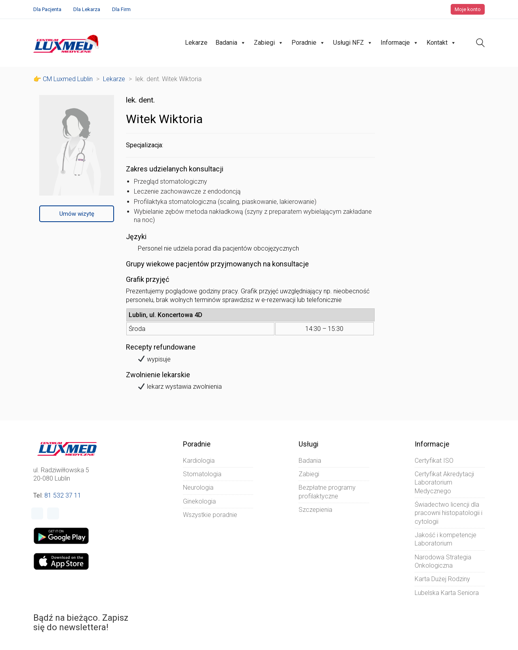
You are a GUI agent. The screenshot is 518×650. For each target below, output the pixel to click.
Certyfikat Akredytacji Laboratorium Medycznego (444, 482)
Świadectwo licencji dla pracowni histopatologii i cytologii (448, 513)
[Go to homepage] (67, 43)
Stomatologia (202, 474)
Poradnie (308, 43)
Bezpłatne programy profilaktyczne (327, 492)
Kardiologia (199, 460)
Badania (230, 43)
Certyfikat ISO (434, 460)
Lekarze (196, 42)
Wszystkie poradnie (210, 515)
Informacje (400, 43)
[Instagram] (53, 513)
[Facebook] (37, 513)
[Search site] (480, 43)
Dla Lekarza (86, 9)
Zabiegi (269, 43)
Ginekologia (199, 501)
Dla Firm (121, 9)
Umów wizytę (76, 213)
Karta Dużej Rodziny (442, 579)
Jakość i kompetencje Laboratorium (445, 539)
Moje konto (468, 9)
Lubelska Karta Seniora (447, 593)
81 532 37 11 (62, 495)
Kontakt (441, 43)
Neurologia (198, 487)
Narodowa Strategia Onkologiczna (443, 561)
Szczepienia (315, 509)
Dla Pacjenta (47, 9)
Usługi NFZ (353, 43)
